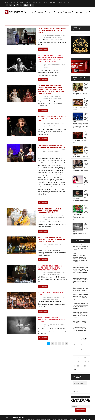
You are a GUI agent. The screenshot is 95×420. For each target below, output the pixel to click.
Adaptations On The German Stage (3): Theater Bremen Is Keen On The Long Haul (52, 23)
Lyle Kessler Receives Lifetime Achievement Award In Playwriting (52, 138)
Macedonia (61, 210)
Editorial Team (36, 2)
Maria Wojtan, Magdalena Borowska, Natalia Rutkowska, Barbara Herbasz (80, 117)
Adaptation (49, 29)
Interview (54, 58)
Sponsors (53, 2)
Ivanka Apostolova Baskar (54, 56)
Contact (66, 2)
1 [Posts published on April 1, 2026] (81, 341)
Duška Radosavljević (53, 290)
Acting (48, 117)
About (6, 2)
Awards (27, 2)
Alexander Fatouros (79, 85)
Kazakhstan (59, 58)
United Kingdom (57, 91)
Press (60, 2)
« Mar (74, 362)
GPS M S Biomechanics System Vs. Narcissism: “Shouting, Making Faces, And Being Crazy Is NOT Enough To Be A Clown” (51, 51)
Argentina (45, 318)
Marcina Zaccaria (52, 142)
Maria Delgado (51, 316)
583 (63, 336)
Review (59, 29)
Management (46, 211)
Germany (54, 29)
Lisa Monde (51, 236)
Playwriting (56, 144)
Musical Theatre (52, 238)
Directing (48, 267)
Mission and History (17, 2)
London (44, 291)
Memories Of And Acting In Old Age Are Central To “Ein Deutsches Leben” (52, 111)
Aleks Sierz (50, 89)
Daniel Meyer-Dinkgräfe (54, 28)
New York (50, 144)
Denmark (48, 58)
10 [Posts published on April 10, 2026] (88, 346)
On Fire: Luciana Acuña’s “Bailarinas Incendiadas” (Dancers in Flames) (52, 312)
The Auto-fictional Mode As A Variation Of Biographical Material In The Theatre (50, 260)
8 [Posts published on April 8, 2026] (81, 346)
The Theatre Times (18, 410)
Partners (45, 2)
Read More (43, 41)
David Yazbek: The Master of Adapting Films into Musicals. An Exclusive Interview (51, 232)
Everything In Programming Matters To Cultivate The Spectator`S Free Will (49, 203)
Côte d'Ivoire (49, 210)
